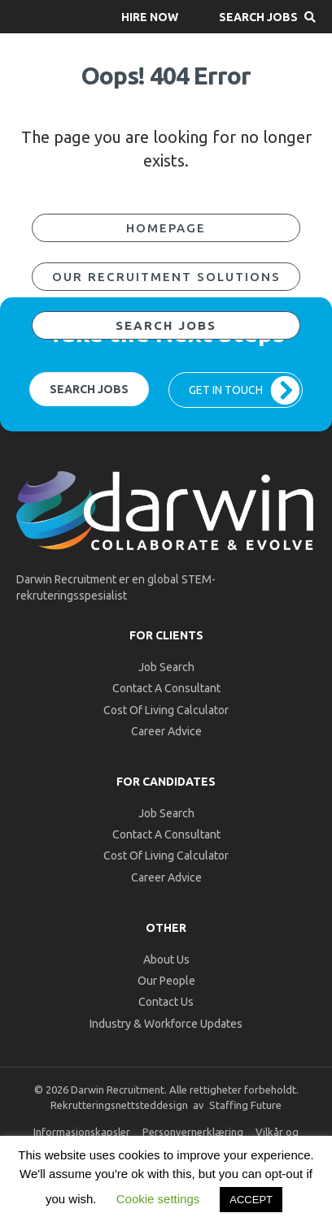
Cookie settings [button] (158, 1199)
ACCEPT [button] (251, 1200)
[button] (149, 16)
